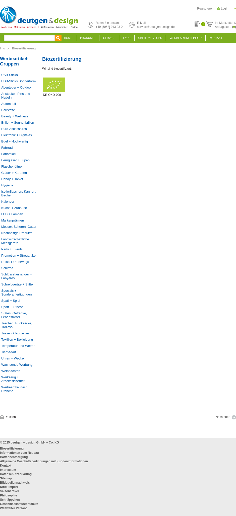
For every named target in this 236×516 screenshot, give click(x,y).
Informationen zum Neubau (19, 453)
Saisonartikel (9, 491)
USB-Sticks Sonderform (18, 81)
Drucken (10, 417)
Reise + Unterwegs (15, 262)
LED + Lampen (12, 214)
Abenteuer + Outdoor (16, 87)
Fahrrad (7, 148)
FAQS (126, 37)
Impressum (8, 470)
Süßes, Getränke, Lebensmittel (14, 315)
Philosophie (8, 495)
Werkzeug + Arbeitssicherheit (13, 379)
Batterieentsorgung (14, 457)
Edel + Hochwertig (14, 141)
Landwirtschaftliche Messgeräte (15, 241)
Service (109, 37)
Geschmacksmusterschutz (19, 504)
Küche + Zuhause (14, 208)
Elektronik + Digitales (16, 135)
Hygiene (7, 185)
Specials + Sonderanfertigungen (16, 292)
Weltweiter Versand (14, 508)
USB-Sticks (9, 75)
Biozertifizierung (12, 448)
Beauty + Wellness (14, 116)
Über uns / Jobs (150, 37)
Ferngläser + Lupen (15, 160)
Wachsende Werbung (16, 364)
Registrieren (205, 8)
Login (224, 8)
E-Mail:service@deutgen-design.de (156, 25)
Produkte (87, 37)
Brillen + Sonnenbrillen (17, 122)
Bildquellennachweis (15, 482)
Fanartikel (8, 154)
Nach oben (223, 417)
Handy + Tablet (12, 179)
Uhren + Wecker (13, 358)
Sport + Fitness (12, 307)
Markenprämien (12, 220)
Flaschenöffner (12, 166)
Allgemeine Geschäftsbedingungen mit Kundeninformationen (44, 461)
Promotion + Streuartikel (18, 255)
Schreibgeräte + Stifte (17, 284)
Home (68, 37)
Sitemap (6, 478)
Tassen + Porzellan (15, 333)
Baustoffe (8, 110)
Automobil (8, 104)
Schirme (7, 268)
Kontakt (215, 37)
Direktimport (9, 487)
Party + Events (12, 249)
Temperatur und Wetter (18, 346)
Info (2, 48)
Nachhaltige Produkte (16, 233)
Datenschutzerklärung (16, 474)
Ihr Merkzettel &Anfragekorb (225, 24)
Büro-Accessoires (14, 129)
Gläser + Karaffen (14, 173)
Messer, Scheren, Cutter (18, 227)
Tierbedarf (8, 352)
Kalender (7, 201)
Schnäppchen (10, 499)
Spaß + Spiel (10, 301)
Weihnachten (10, 371)
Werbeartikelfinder (186, 37)
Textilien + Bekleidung (17, 339)
